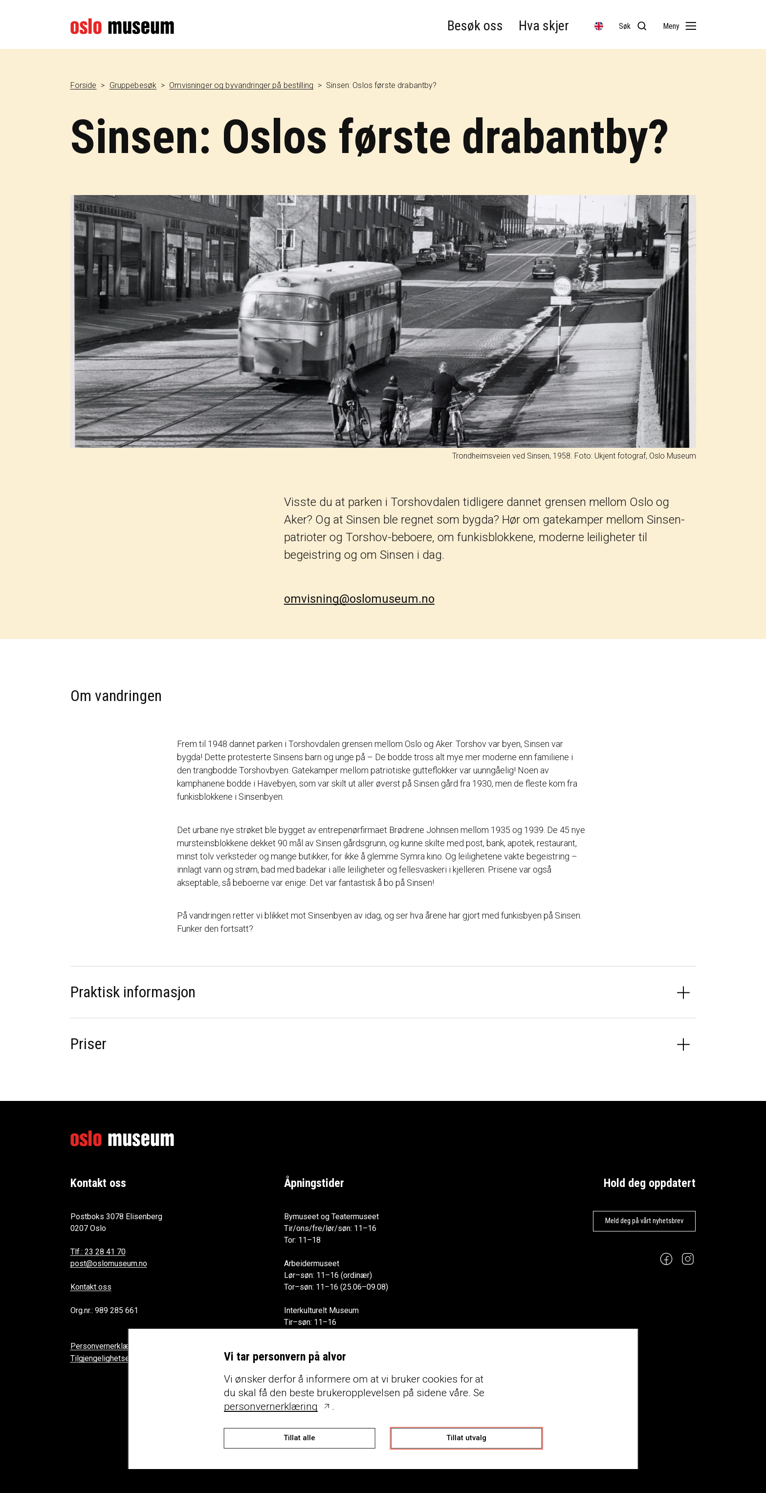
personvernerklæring (271, 1406)
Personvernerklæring (106, 1346)
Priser (88, 1043)
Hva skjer (544, 26)
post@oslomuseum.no (108, 1263)
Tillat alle (299, 1437)
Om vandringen (116, 695)
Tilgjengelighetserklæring (113, 1358)
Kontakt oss (90, 1287)
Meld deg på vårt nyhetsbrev (644, 1220)
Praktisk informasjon (133, 992)
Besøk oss (475, 26)
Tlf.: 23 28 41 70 (98, 1251)
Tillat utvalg (466, 1437)
